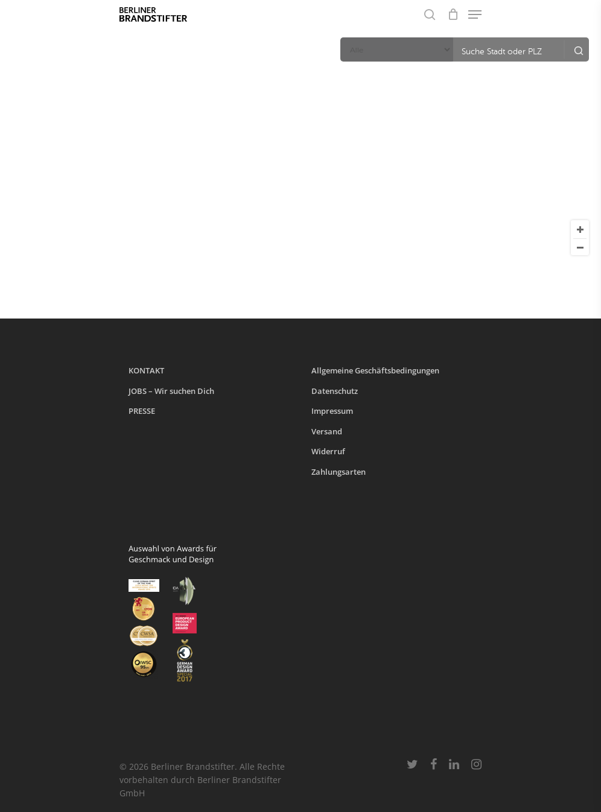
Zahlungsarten (338, 471)
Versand (326, 431)
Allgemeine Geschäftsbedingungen (375, 370)
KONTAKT (146, 370)
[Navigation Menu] (475, 14)
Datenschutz (334, 390)
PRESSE (142, 410)
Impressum (332, 410)
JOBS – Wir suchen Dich (171, 390)
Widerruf (328, 451)
